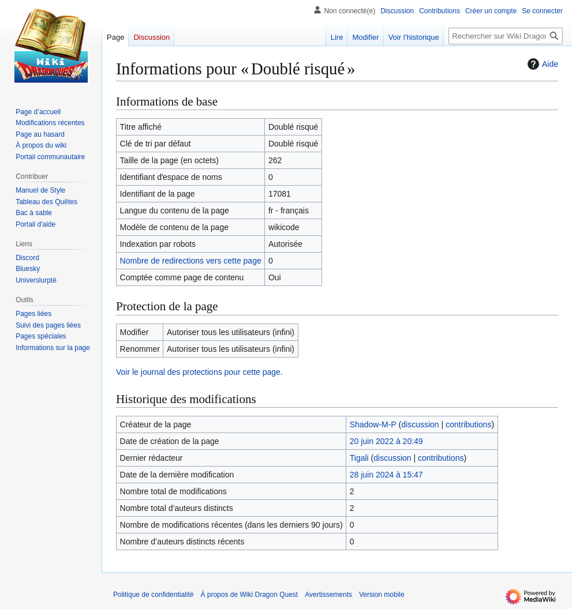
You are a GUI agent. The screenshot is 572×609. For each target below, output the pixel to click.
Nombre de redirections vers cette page (190, 260)
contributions (468, 424)
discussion (420, 424)
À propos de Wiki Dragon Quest (249, 595)
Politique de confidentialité (153, 595)
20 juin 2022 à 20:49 (386, 441)
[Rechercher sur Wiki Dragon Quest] (505, 36)
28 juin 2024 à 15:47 (386, 474)
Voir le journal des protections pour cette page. (199, 372)
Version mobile (382, 595)
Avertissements (328, 595)
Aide (541, 64)
